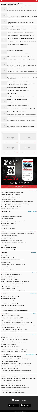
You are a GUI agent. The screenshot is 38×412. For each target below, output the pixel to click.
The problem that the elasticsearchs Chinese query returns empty (17, 44)
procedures (30, 126)
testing (28, 35)
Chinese (32, 47)
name (14, 29)
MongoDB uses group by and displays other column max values (10, 266)
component (21, 90)
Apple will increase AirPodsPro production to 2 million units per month (11, 307)
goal (29, 77)
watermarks (25, 41)
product (10, 83)
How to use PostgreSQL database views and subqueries (16, 26)
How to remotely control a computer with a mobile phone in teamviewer (12, 366)
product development (10, 22)
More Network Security (32, 190)
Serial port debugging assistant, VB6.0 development (9, 223)
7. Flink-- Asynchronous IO (5, 225)
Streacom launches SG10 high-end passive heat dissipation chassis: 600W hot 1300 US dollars (15, 387)
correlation (35, 28)
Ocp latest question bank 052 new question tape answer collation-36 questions (12, 259)
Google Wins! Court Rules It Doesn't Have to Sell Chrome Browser (11, 380)
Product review (18, 407)
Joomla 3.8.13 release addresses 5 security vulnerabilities (9, 361)
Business (32, 34)
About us (9, 407)
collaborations (32, 65)
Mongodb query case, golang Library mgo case (8, 269)
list (33, 71)
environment (18, 102)
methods (26, 102)
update (18, 28)
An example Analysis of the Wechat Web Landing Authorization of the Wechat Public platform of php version (17, 233)
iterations (29, 65)
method (27, 77)
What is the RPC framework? (5, 245)
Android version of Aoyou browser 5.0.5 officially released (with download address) (13, 324)
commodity (20, 28)
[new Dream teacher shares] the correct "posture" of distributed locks (11, 216)
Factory (8, 83)
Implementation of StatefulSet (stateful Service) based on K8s (10, 286)
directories (22, 102)
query (9, 28)
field (21, 47)
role (10, 120)
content (30, 35)
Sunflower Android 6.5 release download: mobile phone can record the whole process (13, 320)
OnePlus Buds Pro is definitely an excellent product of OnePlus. (10, 303)
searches (17, 41)
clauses (22, 41)
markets (21, 126)
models (32, 16)
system (14, 22)
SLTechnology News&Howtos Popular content (15, 3)
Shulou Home (5, 3)
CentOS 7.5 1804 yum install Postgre (6, 262)
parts (33, 59)
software (21, 22)
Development (19, 34)
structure (20, 59)
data (11, 28)
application (27, 22)
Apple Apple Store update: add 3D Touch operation (8, 337)
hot (15, 10)
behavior (26, 34)
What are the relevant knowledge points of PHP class (9, 235)
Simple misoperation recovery (5, 255)
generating (19, 96)
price (16, 84)
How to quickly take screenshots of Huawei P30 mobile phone (10, 327)
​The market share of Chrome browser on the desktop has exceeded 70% (11, 356)
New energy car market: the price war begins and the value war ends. (11, 390)
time (15, 29)
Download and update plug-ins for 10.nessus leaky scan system (10, 194)
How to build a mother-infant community (7, 218)
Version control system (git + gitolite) (6, 214)
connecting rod (23, 59)
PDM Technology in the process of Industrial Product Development (17, 105)
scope (25, 16)
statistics (10, 10)
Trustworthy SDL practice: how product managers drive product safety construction (20, 32)
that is (30, 28)
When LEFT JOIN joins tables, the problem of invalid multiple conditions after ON (20, 38)
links (27, 41)
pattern (14, 120)
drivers (14, 35)
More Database (33, 252)
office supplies (11, 29)
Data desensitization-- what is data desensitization (8, 199)
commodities (13, 10)
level (13, 71)
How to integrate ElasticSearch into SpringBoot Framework (16, 111)
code (16, 90)
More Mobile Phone (33, 293)
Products (8, 65)
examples (20, 41)
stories (35, 65)
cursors (11, 126)
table (12, 96)
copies (14, 102)
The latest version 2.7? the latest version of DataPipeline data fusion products (12, 221)
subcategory (20, 83)
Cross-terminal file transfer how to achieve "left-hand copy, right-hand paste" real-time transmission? (16, 204)
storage (33, 126)
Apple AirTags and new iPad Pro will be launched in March (10, 296)
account (20, 77)
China (34, 22)
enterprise (32, 59)
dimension (23, 120)
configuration (11, 59)
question (29, 47)
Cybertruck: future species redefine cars (7, 383)
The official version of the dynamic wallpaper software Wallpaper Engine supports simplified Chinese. (16, 359)
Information (23, 35)
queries (30, 16)
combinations (13, 126)
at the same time (31, 22)
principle (18, 84)
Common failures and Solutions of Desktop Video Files (9, 208)
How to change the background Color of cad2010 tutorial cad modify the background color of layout (16, 363)
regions (17, 10)
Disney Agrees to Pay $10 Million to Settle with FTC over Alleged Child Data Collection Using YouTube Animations (18, 378)
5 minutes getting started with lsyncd (6, 276)
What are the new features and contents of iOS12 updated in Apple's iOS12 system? (13, 351)
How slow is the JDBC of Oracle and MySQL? (8, 228)
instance (25, 83)
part (10, 90)
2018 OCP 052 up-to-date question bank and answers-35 (9, 257)
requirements (23, 34)
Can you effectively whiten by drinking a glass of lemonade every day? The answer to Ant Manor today (16, 322)
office (21, 29)
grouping (17, 96)
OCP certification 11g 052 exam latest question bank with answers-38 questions (13, 264)
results (24, 10)
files (31, 10)
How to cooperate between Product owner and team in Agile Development (19, 62)
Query (14, 47)
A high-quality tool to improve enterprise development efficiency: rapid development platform (15, 281)
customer (26, 114)
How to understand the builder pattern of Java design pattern (17, 87)
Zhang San (34, 114)
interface (21, 120)
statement (16, 28)
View (8, 28)
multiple (18, 90)
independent (24, 90)
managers (13, 34)
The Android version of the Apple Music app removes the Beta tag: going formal (13, 317)
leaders (12, 65)
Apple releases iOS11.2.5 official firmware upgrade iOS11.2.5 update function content (14, 342)
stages (29, 41)
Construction (20, 35)
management (14, 59)
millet (22, 84)
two (11, 90)
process (16, 22)
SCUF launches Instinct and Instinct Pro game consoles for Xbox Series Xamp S (13, 300)
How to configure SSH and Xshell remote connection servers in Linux (11, 274)
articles (22, 16)
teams (26, 35)
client (8, 90)
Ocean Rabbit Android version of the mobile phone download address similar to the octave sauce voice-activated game (18, 325)
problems (25, 71)
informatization (16, 71)
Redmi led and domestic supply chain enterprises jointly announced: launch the (13, 385)
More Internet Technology (32, 211)
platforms (9, 102)
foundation (31, 71)
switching (13, 77)
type (26, 84)
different (20, 71)
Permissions (8, 77)
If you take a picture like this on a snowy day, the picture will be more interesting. (13, 392)
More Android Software (32, 313)
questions (28, 16)
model (35, 59)
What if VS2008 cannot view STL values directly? (8, 238)
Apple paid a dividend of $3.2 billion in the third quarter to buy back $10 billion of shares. (14, 339)
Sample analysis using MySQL (12, 13)
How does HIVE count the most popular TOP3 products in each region (18, 7)
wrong (31, 77)
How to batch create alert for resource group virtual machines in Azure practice (12, 283)
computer (15, 83)
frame (18, 114)
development (23, 22)
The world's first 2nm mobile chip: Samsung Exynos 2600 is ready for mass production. (14, 376)
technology (26, 108)
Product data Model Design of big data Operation (15, 50)
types (23, 16)
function (18, 22)
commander (14, 90)
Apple (15, 16)
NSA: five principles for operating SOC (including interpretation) (11, 197)
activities (35, 34)
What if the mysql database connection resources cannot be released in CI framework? (14, 242)
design (29, 59)
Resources (9, 35)
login (10, 78)
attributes (11, 16)
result (32, 28)
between (25, 65)
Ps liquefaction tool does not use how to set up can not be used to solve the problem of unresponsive (16, 370)
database (18, 77)
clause (13, 28)
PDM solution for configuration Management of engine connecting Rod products (20, 56)
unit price (28, 28)
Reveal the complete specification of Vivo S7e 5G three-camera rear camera (12, 305)
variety (20, 84)
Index (8, 114)
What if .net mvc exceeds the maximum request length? (9, 247)
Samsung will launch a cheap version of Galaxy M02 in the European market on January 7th (14, 310)
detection (23, 77)
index (27, 47)
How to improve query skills (11, 93)
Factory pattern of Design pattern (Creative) (14, 117)
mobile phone (28, 83)
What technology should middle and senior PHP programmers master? (11, 240)
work (15, 34)
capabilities (29, 34)
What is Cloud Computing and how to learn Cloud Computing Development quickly (13, 290)
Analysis (8, 16)
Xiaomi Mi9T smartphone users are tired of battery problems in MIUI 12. (12, 308)
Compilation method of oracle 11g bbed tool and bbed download (17, 99)
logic (25, 120)
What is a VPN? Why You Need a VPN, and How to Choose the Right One (12, 192)
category (26, 28)
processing (27, 126)
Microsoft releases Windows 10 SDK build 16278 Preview (9, 368)
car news (23, 407)
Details (17, 142)
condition (25, 47)
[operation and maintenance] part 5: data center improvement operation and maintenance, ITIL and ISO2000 (17, 201)
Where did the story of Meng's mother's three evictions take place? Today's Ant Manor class (14, 329)
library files (12, 102)
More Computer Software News (31, 354)
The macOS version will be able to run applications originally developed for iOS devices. (14, 349)
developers (15, 65)
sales (8, 29)
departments (16, 35)
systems (22, 71)
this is (19, 29)
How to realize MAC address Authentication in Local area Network (11, 206)
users (35, 10)
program (32, 120)
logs (33, 10)
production (9, 84)
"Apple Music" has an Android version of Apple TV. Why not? (10, 315)
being (8, 78)
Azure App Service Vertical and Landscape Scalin (8, 288)
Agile (19, 65)
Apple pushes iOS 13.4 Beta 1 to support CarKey (8, 344)
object (17, 83)
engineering (9, 23)
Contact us (13, 407)
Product (8, 59)
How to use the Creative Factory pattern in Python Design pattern (17, 81)
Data (8, 10)
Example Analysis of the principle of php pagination (9, 249)
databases (22, 10)
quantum (23, 28)
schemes (14, 16)
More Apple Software (32, 334)
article (32, 114)
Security (8, 34)
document (16, 114)
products (27, 10)
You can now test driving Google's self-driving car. (8, 298)
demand (31, 83)
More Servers (34, 272)
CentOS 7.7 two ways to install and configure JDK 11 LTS (9, 279)
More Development (33, 231)
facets (25, 126)
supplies (18, 29)
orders (17, 65)
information (29, 10)
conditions (15, 41)
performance (35, 16)
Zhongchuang (9, 127)
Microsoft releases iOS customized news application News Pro (10, 346)
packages (17, 126)
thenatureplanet (27, 407)
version (17, 59)
